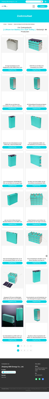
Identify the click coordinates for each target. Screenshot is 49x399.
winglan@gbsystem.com (9, 379)
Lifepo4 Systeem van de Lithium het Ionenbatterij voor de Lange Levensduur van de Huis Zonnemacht (36, 226)
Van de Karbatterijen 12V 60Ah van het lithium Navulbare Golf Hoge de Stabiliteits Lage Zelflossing (36, 266)
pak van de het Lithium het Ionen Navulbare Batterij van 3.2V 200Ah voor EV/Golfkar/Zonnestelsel (12, 226)
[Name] (41, 1)
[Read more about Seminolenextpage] (28, 357)
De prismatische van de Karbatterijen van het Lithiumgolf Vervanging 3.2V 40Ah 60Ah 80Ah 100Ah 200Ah (37, 305)
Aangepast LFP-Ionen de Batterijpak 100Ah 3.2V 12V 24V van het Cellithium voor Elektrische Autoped (12, 305)
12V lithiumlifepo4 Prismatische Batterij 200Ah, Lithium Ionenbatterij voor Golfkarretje (36, 108)
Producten (10, 24)
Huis (5, 24)
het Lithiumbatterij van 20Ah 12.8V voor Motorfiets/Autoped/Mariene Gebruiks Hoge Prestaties (12, 345)
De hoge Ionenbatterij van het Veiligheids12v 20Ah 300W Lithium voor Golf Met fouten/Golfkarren (12, 68)
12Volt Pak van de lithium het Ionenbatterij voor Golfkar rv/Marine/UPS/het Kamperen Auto (36, 68)
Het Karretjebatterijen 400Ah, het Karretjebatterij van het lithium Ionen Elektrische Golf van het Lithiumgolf (36, 147)
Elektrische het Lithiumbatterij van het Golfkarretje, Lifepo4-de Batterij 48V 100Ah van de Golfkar (12, 147)
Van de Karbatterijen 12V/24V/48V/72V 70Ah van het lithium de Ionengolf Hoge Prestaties (12, 187)
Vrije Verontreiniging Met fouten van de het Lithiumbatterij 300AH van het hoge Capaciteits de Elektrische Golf (12, 266)
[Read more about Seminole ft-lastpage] (31, 357)
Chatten (42, 6)
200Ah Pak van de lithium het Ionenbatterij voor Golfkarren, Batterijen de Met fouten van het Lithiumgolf (12, 108)
